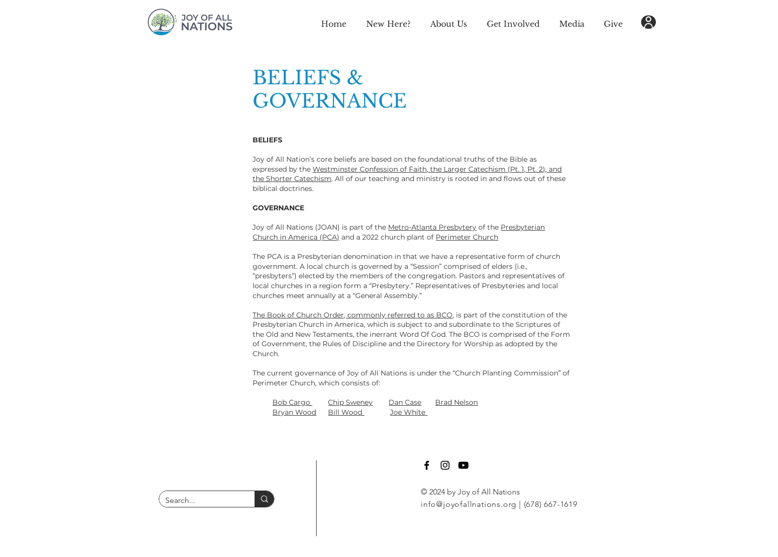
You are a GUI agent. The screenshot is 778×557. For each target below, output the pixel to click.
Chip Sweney (350, 402)
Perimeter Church (467, 237)
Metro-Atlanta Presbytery (432, 227)
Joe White (408, 412)
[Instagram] (445, 465)
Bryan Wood (294, 412)
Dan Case (405, 402)
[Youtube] (463, 465)
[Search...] (199, 500)
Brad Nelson (456, 402)
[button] (388, 22)
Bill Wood (346, 412)
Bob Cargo (292, 402)
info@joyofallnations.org (469, 504)
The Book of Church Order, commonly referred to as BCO (353, 314)
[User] (648, 22)
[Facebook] (427, 465)
